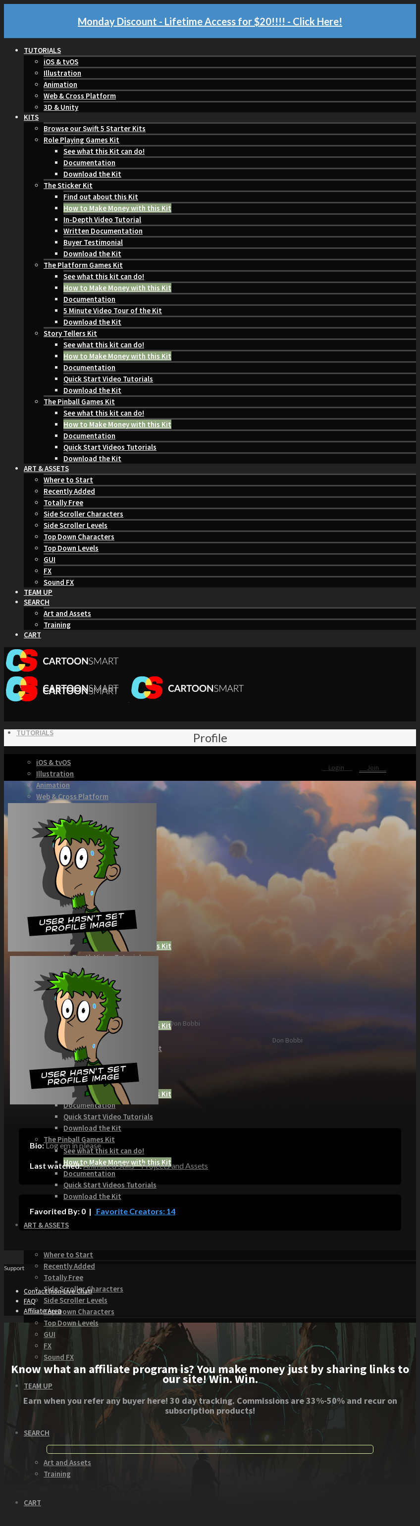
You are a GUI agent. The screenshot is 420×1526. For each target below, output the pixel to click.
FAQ (30, 1300)
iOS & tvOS (61, 61)
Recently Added (69, 491)
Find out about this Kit (100, 196)
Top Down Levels (71, 548)
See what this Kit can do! (104, 151)
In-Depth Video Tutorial (102, 219)
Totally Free (63, 502)
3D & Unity (61, 107)
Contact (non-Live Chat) (58, 1291)
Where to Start (68, 479)
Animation (60, 84)
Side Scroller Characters (83, 514)
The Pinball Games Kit (79, 401)
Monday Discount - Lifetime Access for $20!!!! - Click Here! (210, 21)
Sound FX (59, 582)
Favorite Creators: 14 (135, 1211)
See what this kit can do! (103, 276)
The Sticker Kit (68, 185)
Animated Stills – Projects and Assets (145, 1165)
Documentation (89, 162)
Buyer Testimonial (93, 242)
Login (337, 767)
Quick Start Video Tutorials (108, 378)
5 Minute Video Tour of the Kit (112, 310)
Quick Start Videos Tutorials (110, 447)
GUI (49, 559)
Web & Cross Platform (80, 95)
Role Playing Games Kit (81, 139)
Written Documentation (103, 231)
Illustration (62, 73)
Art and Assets (67, 613)
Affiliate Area (42, 1310)
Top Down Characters (79, 536)
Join (372, 767)
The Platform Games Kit (83, 265)
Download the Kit (92, 174)
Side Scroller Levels (75, 525)
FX (48, 570)
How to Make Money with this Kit (117, 208)
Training (57, 624)
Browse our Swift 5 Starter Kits (95, 128)
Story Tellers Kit (70, 333)
